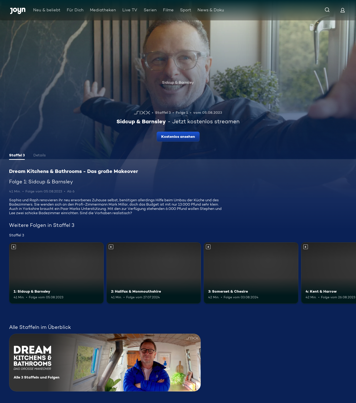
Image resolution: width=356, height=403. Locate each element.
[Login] (342, 10)
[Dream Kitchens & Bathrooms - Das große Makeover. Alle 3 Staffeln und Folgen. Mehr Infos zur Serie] (105, 362)
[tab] (17, 156)
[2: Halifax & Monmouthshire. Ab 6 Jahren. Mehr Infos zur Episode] (153, 273)
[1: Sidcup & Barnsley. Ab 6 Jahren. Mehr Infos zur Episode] (56, 273)
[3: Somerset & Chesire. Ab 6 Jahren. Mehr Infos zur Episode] (251, 273)
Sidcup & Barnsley (178, 82)
